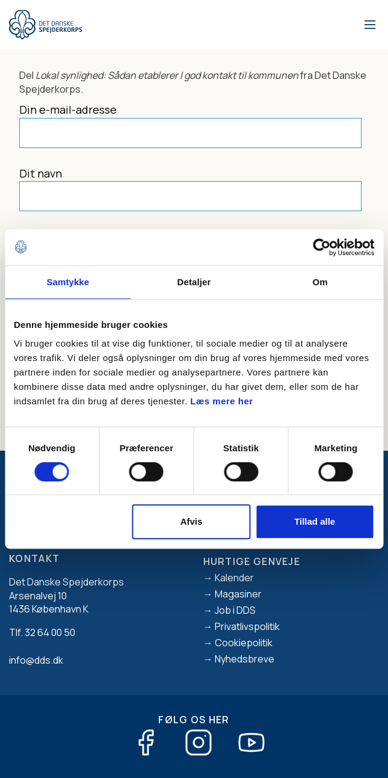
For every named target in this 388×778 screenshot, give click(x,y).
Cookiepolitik (244, 642)
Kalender (234, 577)
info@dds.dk (36, 660)
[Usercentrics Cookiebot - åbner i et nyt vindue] (321, 247)
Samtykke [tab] (67, 282)
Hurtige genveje (252, 561)
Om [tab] (320, 282)
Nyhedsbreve (244, 658)
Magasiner (238, 593)
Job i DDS (235, 610)
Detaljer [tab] (194, 282)
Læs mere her (221, 401)
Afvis (191, 521)
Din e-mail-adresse (68, 109)
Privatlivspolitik (247, 626)
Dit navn (40, 173)
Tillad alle (314, 521)
